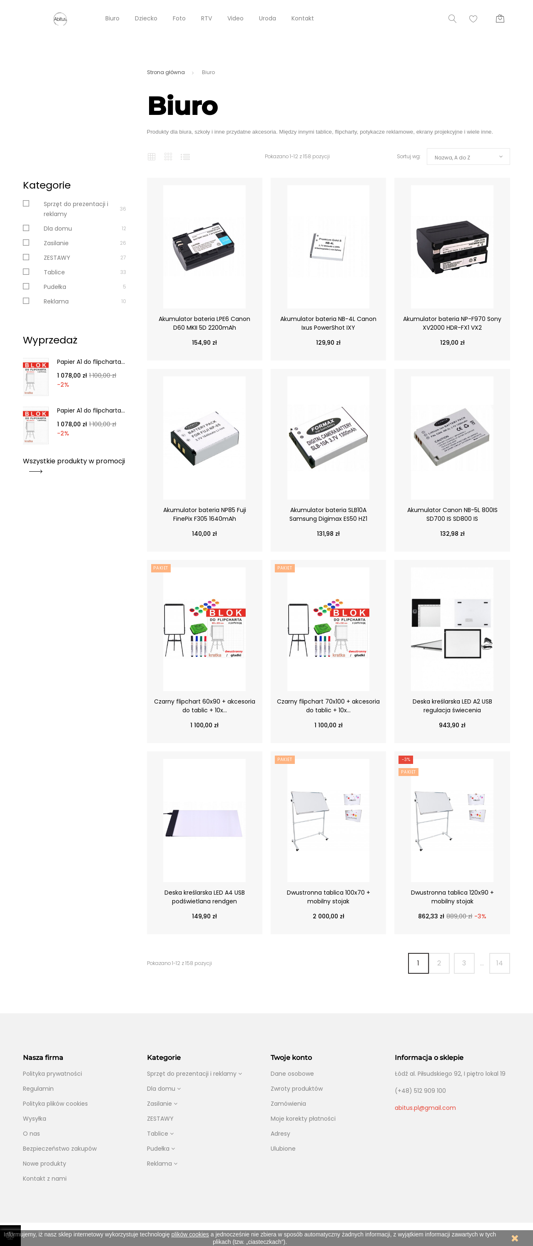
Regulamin (38, 1088)
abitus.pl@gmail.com (425, 1108)
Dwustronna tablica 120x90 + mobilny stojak (452, 896)
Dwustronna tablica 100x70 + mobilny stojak (328, 896)
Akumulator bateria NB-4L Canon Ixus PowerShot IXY (328, 323)
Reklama (56, 301)
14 (499, 963)
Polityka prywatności (52, 1073)
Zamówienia (288, 1103)
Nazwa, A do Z (452, 157)
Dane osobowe (292, 1073)
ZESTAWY (57, 258)
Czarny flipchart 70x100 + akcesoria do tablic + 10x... (328, 705)
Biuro (112, 18)
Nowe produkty (44, 1163)
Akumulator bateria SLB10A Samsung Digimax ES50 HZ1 (328, 514)
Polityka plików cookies (55, 1103)
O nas (31, 1133)
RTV (206, 18)
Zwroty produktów (297, 1088)
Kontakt (302, 18)
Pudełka (55, 287)
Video (235, 18)
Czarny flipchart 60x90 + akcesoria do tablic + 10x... (204, 705)
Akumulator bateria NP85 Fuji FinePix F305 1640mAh (204, 514)
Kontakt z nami (45, 1178)
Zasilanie (56, 243)
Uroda (267, 18)
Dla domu (58, 228)
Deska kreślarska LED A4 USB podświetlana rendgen (204, 896)
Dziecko (146, 18)
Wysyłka (34, 1118)
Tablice (54, 272)
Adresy (280, 1133)
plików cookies (190, 1234)
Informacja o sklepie (429, 1058)
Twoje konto (291, 1058)
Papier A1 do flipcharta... (91, 362)
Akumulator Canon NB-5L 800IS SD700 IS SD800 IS (452, 514)
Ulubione (283, 1148)
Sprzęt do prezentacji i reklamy (192, 1073)
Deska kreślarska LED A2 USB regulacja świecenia (452, 705)
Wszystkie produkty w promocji (74, 464)
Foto (179, 18)
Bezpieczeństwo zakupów (60, 1148)
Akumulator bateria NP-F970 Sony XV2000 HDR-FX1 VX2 (452, 323)
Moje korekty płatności (303, 1118)
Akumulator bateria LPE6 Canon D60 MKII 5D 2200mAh (204, 323)
